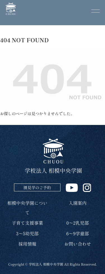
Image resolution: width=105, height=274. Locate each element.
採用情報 (27, 243)
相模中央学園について (27, 207)
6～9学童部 (77, 233)
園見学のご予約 (37, 187)
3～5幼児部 (27, 233)
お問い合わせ (77, 243)
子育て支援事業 (27, 222)
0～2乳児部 (77, 222)
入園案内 (78, 202)
